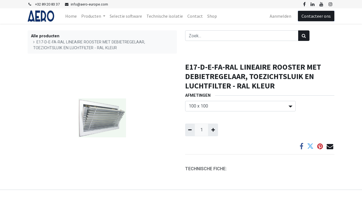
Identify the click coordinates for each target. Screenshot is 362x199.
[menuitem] (71, 16)
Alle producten (45, 36)
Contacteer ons (316, 16)
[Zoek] (303, 35)
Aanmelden (280, 16)
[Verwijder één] (190, 130)
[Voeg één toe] (213, 130)
